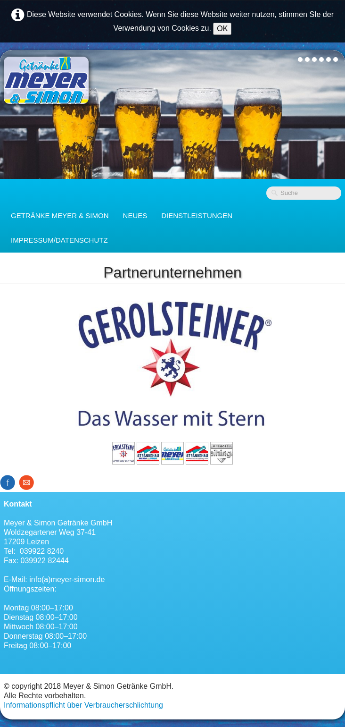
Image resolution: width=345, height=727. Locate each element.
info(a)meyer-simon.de (67, 579)
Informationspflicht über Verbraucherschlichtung (83, 705)
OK (222, 29)
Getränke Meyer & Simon (60, 215)
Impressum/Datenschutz (59, 240)
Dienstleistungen (196, 215)
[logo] (46, 80)
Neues (135, 215)
